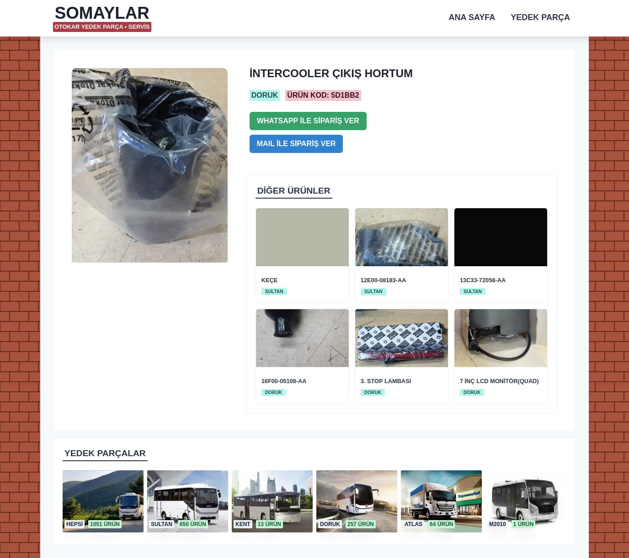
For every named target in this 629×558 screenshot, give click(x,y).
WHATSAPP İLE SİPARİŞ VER (308, 121)
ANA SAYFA (472, 17)
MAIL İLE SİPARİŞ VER (296, 143)
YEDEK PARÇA (540, 17)
